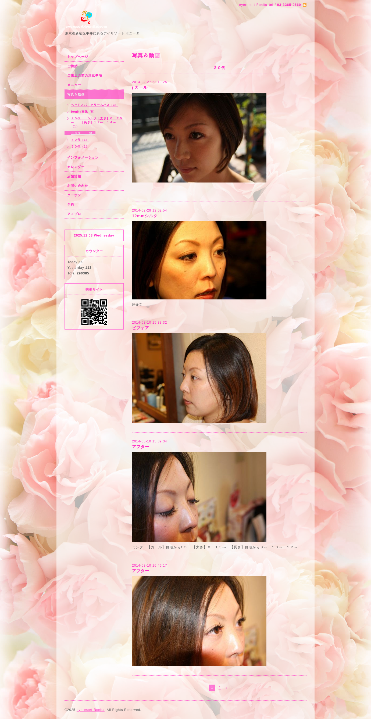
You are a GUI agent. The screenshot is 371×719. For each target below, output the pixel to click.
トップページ (77, 57)
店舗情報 (74, 176)
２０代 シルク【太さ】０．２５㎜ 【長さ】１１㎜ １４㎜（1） (97, 122)
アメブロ (74, 214)
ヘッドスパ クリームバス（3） (94, 104)
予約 (70, 204)
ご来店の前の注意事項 (84, 75)
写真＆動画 (76, 94)
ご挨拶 (72, 66)
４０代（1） (80, 139)
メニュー (74, 85)
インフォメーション (83, 157)
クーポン (74, 195)
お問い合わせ (77, 186)
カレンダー (76, 167)
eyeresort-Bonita (91, 710)
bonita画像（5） (83, 111)
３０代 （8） (83, 133)
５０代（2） (80, 146)
